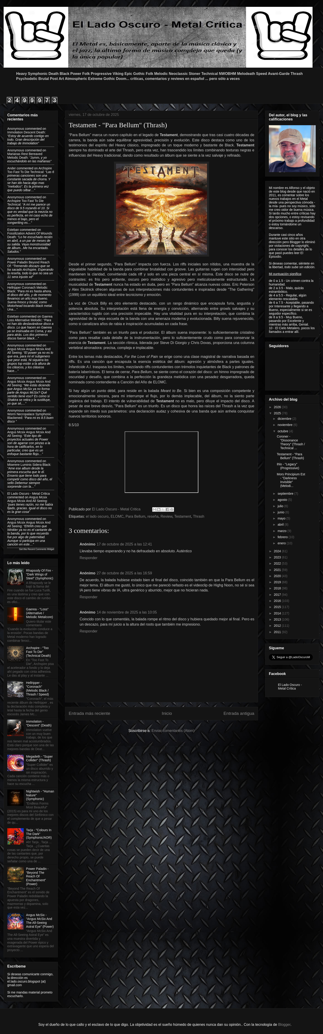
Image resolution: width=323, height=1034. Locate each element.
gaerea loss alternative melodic (29, 318)
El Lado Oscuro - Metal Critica (28, 493)
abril (281, 524)
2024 (278, 551)
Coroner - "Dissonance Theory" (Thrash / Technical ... (291, 442)
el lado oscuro (97, 516)
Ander (11, 168)
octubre (283, 431)
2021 (278, 570)
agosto (283, 500)
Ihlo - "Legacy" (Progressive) (288, 466)
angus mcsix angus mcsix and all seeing (27, 499)
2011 (278, 632)
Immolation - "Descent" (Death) (39, 723)
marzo (282, 531)
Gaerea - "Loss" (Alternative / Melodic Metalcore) (39, 613)
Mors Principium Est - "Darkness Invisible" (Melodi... (291, 479)
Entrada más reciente (89, 713)
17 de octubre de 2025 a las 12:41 (124, 544)
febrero (283, 537)
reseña (153, 516)
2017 (278, 594)
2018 (278, 588)
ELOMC (117, 516)
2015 (278, 607)
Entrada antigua (239, 713)
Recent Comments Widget (41, 549)
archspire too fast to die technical (29, 170)
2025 (278, 413)
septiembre (286, 493)
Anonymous (15, 128)
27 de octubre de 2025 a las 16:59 (124, 573)
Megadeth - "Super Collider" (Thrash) (39, 758)
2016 (278, 601)
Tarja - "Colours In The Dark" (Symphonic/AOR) (39, 834)
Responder (88, 558)
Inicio (167, 713)
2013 (278, 619)
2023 (278, 557)
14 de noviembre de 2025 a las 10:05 (127, 612)
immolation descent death (26, 132)
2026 (278, 407)
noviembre (285, 425)
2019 (278, 582)
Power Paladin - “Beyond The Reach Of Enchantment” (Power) (37, 876)
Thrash (198, 516)
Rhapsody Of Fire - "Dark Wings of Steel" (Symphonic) (39, 574)
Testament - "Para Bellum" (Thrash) (290, 456)
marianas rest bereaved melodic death (24, 155)
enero (282, 543)
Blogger (284, 1024)
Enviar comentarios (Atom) (172, 731)
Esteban (13, 230)
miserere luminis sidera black (28, 464)
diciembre (285, 418)
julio (281, 506)
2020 (278, 576)
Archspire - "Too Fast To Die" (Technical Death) (38, 651)
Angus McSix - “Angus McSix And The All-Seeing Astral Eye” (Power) (40, 920)
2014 (278, 613)
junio (281, 512)
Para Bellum (135, 516)
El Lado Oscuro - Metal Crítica (290, 686)
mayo (282, 518)
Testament (182, 516)
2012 (278, 625)
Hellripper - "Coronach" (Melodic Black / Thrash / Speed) (37, 688)
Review (166, 516)
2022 (278, 563)
